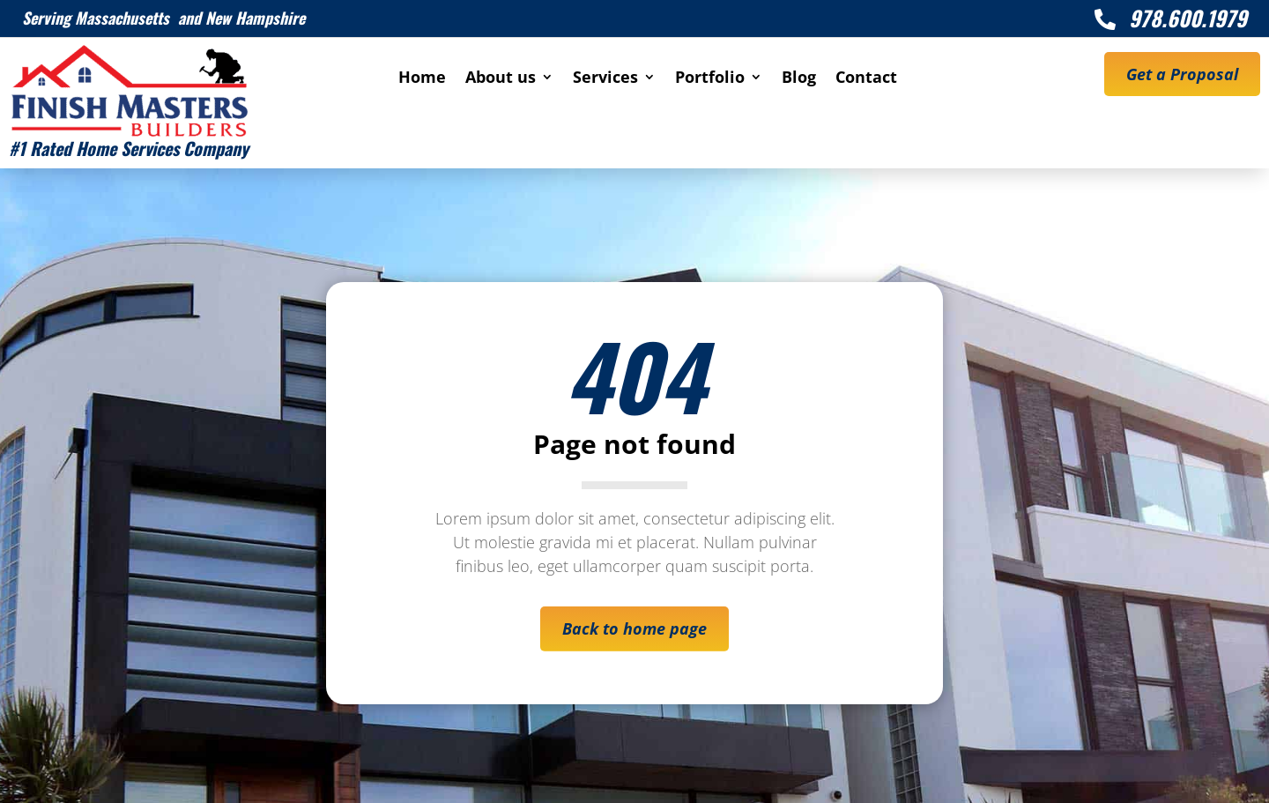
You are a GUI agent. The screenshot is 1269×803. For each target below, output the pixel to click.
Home (422, 79)
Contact (866, 79)
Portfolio (710, 79)
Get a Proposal (1182, 74)
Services (605, 79)
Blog (799, 79)
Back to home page (634, 628)
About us (500, 79)
